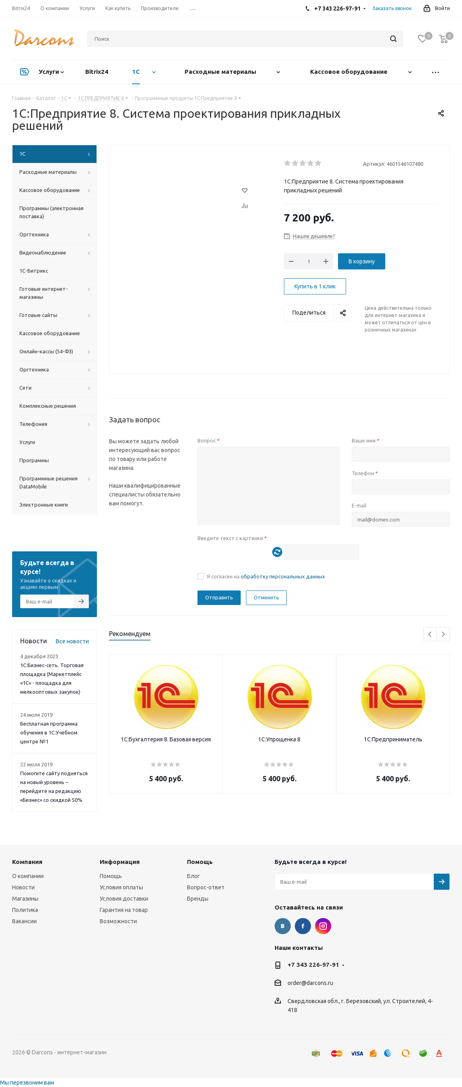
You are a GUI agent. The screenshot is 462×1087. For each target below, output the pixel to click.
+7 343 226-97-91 (313, 964)
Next (443, 635)
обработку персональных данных (283, 576)
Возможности (118, 921)
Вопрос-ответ (206, 887)
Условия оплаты (121, 887)
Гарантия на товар (124, 910)
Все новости (72, 641)
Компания (27, 861)
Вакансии (24, 921)
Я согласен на (266, 576)
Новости (23, 887)
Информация (120, 861)
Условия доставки (124, 898)
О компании (28, 876)
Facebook (303, 926)
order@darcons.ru (310, 983)
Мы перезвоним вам (27, 1082)
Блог (193, 876)
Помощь (111, 876)
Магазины (25, 898)
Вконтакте (283, 926)
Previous (430, 635)
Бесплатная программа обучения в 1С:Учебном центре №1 (49, 732)
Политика (25, 910)
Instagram (323, 926)
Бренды (197, 898)
